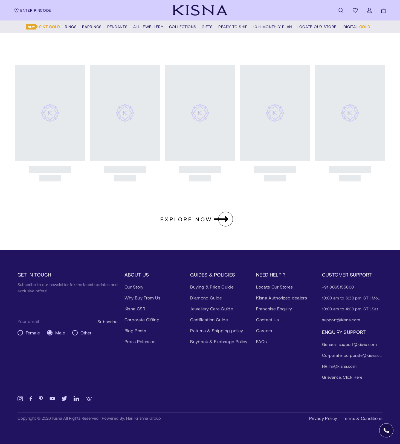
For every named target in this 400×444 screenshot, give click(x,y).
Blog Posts (135, 330)
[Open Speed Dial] (386, 430)
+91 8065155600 (338, 286)
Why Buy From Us (142, 297)
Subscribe (107, 321)
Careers (264, 330)
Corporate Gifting (142, 319)
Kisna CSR (135, 308)
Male (60, 332)
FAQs (261, 341)
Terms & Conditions (362, 418)
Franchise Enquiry (274, 308)
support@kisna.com (341, 319)
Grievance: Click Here (342, 377)
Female (33, 332)
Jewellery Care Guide (211, 308)
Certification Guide (209, 319)
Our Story (134, 286)
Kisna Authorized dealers (281, 297)
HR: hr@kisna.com (339, 366)
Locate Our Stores (274, 286)
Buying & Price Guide (211, 286)
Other (86, 332)
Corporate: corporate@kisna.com (352, 355)
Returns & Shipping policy (216, 330)
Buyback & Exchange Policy (218, 341)
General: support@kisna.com (349, 344)
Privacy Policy (323, 418)
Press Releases (139, 341)
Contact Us (267, 319)
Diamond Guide (206, 297)
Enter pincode (32, 10)
